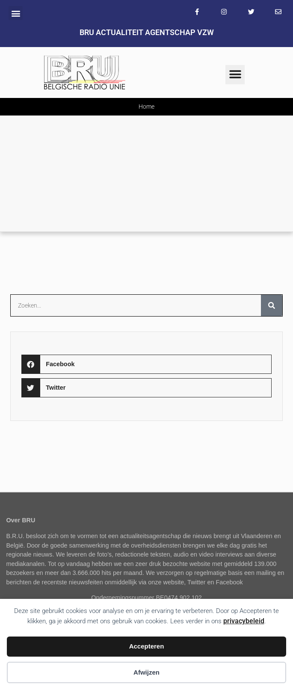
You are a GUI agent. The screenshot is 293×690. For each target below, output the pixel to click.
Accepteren (146, 646)
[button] (16, 13)
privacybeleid (243, 621)
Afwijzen (146, 672)
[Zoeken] (271, 305)
